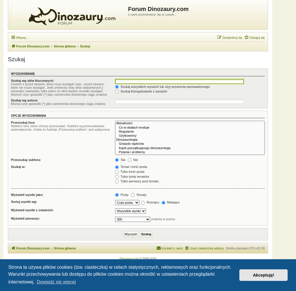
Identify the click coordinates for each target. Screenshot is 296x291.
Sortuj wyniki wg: (24, 201)
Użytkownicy (190, 136)
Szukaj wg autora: (24, 100)
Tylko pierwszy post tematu (137, 181)
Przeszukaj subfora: (26, 160)
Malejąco (171, 202)
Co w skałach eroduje (190, 128)
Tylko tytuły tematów (132, 176)
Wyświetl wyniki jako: (27, 195)
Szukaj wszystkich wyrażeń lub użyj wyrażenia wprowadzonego (162, 86)
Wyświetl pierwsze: (25, 218)
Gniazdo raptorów (190, 144)
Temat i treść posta (131, 166)
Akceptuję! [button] (263, 275)
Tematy (139, 195)
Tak (120, 160)
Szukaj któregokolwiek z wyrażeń (141, 91)
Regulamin (190, 132)
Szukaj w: (18, 166)
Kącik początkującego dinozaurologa (190, 148)
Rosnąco (150, 202)
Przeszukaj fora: (23, 122)
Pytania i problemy (190, 152)
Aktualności (190, 123)
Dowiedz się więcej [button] (56, 281)
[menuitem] (254, 37)
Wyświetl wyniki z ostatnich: (32, 210)
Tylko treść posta (129, 171)
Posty (122, 195)
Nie (133, 160)
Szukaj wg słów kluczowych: (32, 80)
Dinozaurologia (190, 140)
